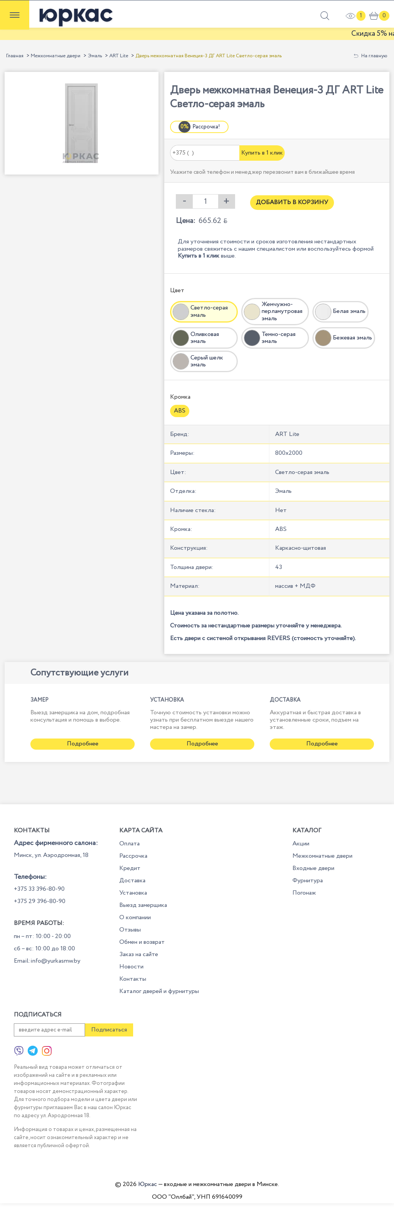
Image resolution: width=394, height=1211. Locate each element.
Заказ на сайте (138, 954)
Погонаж (304, 892)
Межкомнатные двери (55, 56)
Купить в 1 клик (262, 152)
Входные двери (313, 868)
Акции (300, 843)
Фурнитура (307, 880)
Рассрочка (133, 856)
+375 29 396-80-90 (39, 901)
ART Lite (118, 56)
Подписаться (109, 1029)
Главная (14, 56)
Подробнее (82, 743)
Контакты (132, 979)
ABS (179, 410)
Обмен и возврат (142, 942)
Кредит (129, 868)
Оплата (129, 843)
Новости (131, 966)
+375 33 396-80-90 (39, 889)
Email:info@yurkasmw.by (47, 960)
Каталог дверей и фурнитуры (159, 991)
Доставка (132, 880)
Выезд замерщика (143, 905)
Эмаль (95, 56)
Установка (133, 892)
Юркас (147, 1184)
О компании (135, 917)
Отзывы (130, 929)
